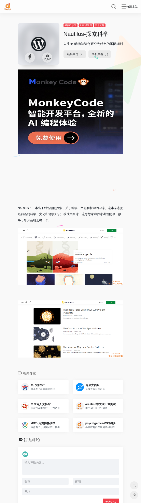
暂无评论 (32, 439)
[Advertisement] (70, 174)
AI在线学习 (70, 25)
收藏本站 (132, 6)
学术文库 (99, 25)
